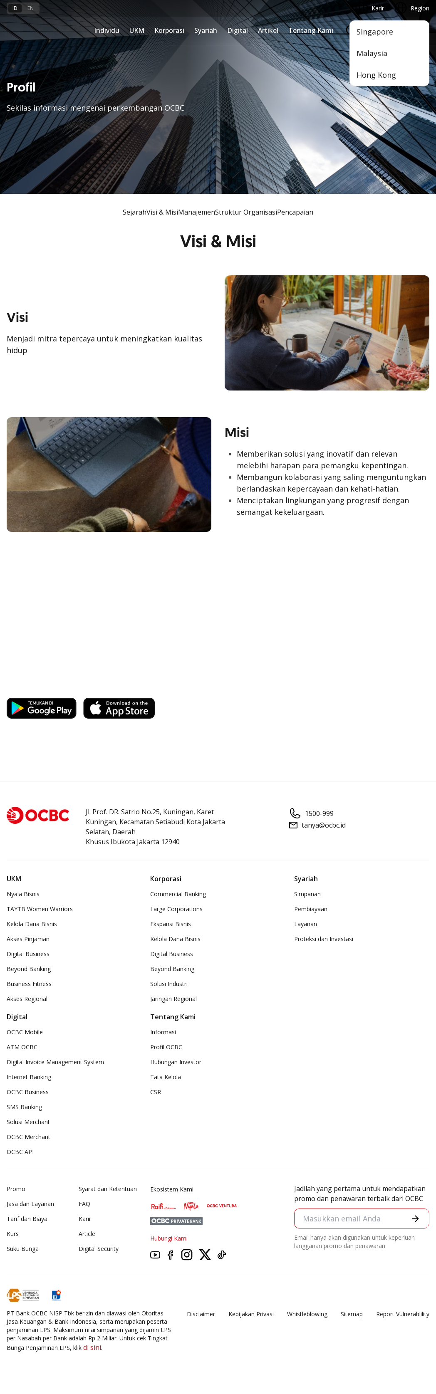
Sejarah (134, 212)
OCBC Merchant (28, 1137)
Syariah (205, 30)
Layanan (305, 924)
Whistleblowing (307, 1314)
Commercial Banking (178, 894)
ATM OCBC (22, 1047)
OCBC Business (28, 1092)
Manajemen (196, 212)
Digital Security (99, 1249)
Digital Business (28, 954)
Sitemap (352, 1314)
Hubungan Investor (175, 1062)
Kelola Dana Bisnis (32, 924)
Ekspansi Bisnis (170, 924)
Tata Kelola (165, 1077)
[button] (415, 1219)
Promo (16, 1189)
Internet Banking (29, 1077)
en (30, 8)
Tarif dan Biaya (27, 1219)
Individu (106, 30)
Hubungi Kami (169, 1238)
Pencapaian (295, 212)
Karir (85, 1219)
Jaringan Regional (173, 999)
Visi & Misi (162, 212)
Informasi (163, 1032)
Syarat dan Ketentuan (108, 1189)
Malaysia (372, 53)
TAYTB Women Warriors (40, 909)
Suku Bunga (23, 1249)
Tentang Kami (310, 30)
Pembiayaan (310, 909)
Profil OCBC (166, 1047)
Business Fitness (29, 984)
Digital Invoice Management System (55, 1062)
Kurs (13, 1234)
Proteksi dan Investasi (323, 939)
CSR (155, 1092)
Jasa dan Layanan (30, 1204)
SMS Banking (24, 1107)
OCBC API (20, 1152)
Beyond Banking (29, 969)
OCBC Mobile (25, 1032)
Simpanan (307, 894)
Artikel (268, 30)
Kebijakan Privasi (251, 1314)
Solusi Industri (169, 984)
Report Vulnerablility (402, 1314)
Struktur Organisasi (246, 212)
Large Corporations (176, 909)
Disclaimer (201, 1314)
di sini (92, 1347)
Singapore (375, 32)
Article (87, 1234)
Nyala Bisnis (23, 894)
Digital (237, 30)
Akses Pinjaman (28, 939)
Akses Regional (27, 999)
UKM (136, 30)
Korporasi (169, 30)
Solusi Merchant (28, 1122)
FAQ (84, 1204)
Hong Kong (376, 75)
